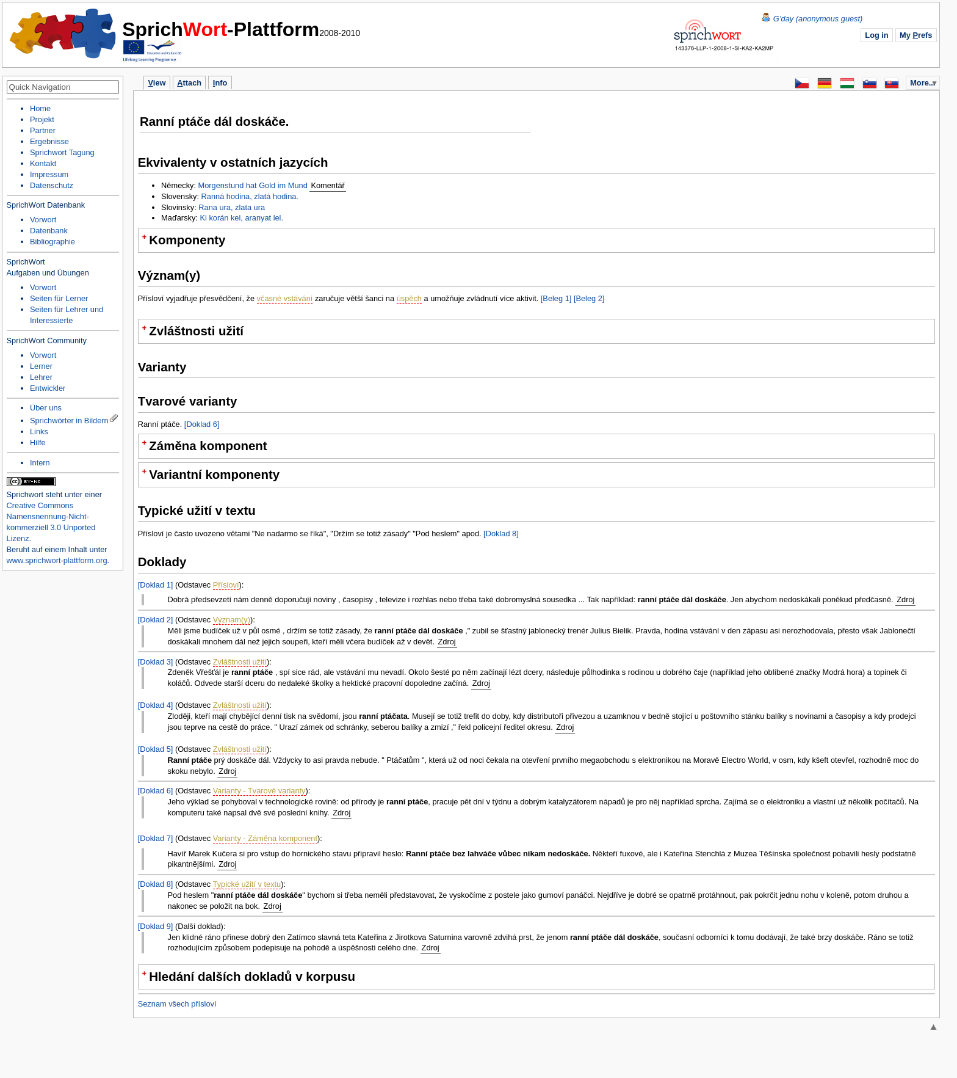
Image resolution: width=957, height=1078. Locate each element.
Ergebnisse (49, 141)
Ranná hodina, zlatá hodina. (249, 196)
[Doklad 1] (155, 584)
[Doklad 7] (155, 838)
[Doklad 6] (202, 424)
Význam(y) (231, 619)
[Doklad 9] (155, 926)
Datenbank (49, 230)
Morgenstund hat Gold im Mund (253, 185)
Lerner (41, 366)
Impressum (49, 174)
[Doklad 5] (155, 749)
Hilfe (38, 442)
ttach (189, 82)
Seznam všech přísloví (177, 1003)
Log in (876, 35)
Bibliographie (52, 241)
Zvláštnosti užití (240, 661)
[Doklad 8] (501, 533)
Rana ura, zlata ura (231, 207)
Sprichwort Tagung (62, 152)
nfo (220, 82)
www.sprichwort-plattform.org (57, 560)
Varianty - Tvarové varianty (259, 790)
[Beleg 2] (589, 298)
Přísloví (226, 584)
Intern (40, 462)
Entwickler (47, 388)
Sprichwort (25, 494)
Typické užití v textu (247, 884)
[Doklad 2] (155, 619)
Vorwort (43, 219)
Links (39, 431)
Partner (43, 130)
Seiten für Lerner (59, 298)
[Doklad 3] (155, 661)
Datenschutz (51, 185)
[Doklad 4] (155, 705)
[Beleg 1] (556, 298)
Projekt (42, 119)
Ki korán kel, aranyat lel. (241, 217)
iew (157, 82)
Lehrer (41, 377)
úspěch (409, 298)
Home (63, 33)
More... (922, 82)
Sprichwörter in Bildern (69, 420)
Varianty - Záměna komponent (265, 838)
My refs (916, 35)
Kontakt (43, 163)
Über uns (46, 407)
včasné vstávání (285, 298)
